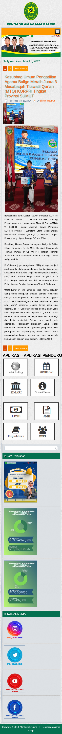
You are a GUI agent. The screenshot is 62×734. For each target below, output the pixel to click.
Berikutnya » (21, 68)
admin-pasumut (47, 101)
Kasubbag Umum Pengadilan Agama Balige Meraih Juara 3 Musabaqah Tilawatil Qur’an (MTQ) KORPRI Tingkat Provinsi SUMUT (31, 86)
